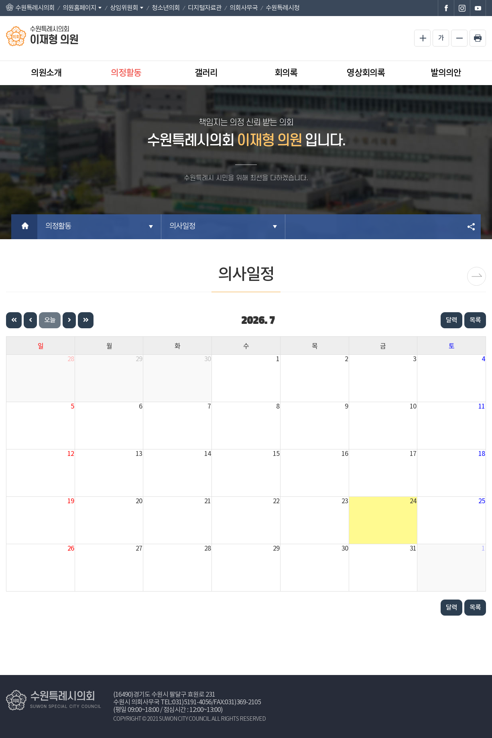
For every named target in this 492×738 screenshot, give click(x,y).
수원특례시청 (282, 8)
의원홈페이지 (79, 8)
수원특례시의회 (35, 8)
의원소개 (46, 73)
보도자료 (476, 276)
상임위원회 (124, 8)
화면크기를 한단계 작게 (459, 38)
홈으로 (24, 226)
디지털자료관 (205, 8)
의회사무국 (244, 8)
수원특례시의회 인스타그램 (462, 8)
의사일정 (182, 226)
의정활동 (126, 73)
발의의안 (446, 73)
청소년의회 (166, 8)
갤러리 (206, 73)
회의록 (285, 73)
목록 (475, 320)
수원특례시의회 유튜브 (478, 8)
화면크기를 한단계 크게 (422, 38)
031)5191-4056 (191, 702)
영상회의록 (366, 73)
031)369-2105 (243, 702)
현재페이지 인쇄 (478, 38)
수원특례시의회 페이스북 (446, 8)
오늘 (49, 320)
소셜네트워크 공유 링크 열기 (472, 226)
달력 (451, 320)
